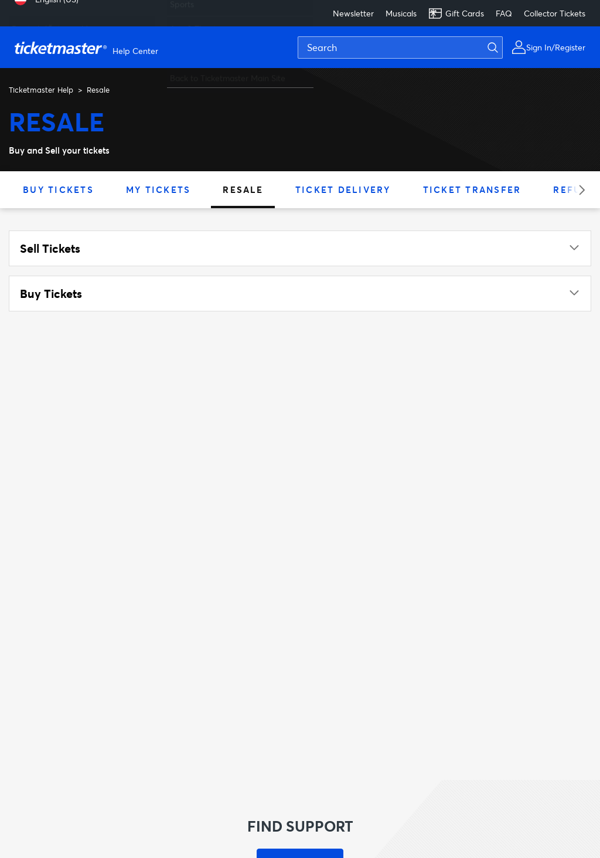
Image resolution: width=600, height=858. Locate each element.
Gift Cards (456, 13)
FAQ (504, 13)
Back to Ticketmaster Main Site (227, 72)
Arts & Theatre (197, 23)
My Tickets (158, 189)
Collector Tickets (554, 13)
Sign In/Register (555, 47)
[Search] (400, 47)
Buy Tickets (58, 189)
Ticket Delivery (343, 189)
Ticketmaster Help (41, 89)
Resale (243, 189)
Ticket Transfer (472, 189)
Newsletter (353, 13)
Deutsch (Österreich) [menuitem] (50, 23)
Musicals (401, 13)
